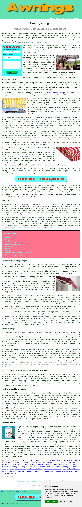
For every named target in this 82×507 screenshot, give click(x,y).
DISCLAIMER (76, 18)
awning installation (22, 416)
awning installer (62, 45)
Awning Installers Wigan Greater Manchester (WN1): (23, 33)
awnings (48, 89)
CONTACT (68, 18)
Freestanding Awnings (64, 471)
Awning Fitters (72, 462)
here (63, 414)
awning (50, 33)
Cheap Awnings (49, 460)
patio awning (25, 358)
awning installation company (34, 62)
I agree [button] (48, 501)
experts (40, 412)
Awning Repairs (38, 462)
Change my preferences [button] (66, 501)
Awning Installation (52, 469)
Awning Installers (34, 469)
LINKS (56, 18)
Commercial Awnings (65, 460)
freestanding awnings (56, 93)
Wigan (13, 185)
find (8, 393)
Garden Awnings (28, 465)
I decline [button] (54, 501)
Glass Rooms (58, 465)
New (13, 491)
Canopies (29, 471)
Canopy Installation (71, 469)
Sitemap (3, 491)
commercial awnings (36, 433)
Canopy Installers (21, 462)
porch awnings (43, 437)
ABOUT (62, 18)
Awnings (20, 471)
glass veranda (10, 204)
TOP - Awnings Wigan (10, 477)
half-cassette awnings (42, 450)
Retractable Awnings (15, 460)
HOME (51, 18)
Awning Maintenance (42, 467)
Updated (18, 491)
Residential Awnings (34, 460)
